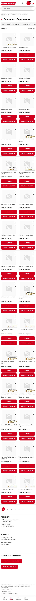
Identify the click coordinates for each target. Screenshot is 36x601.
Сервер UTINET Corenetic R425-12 (7, 362)
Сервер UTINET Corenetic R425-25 (7, 330)
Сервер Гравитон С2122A (25, 489)
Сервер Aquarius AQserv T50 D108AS (26, 173)
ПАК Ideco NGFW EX (6, 140)
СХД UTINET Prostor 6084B (26, 235)
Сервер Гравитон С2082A (7, 489)
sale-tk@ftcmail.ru (6, 542)
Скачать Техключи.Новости (11, 561)
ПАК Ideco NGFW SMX (24, 78)
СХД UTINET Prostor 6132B (8, 235)
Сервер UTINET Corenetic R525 (9, 394)
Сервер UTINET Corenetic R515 (27, 361)
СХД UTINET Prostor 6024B (26, 266)
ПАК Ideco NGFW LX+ (24, 109)
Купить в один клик (9, 59)
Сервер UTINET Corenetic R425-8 (25, 297)
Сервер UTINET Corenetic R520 (9, 425)
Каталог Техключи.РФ (13, 14)
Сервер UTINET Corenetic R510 (27, 394)
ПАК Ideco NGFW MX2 (6, 109)
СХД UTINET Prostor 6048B (8, 266)
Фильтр (30, 28)
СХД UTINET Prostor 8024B (26, 204)
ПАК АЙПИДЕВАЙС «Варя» (8, 204)
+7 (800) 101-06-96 (22, 3)
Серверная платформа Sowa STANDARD (8, 457)
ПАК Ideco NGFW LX (24, 47)
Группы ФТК (8, 589)
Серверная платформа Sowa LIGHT (26, 457)
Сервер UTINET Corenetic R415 (27, 329)
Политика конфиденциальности (9, 593)
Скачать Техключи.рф (9, 566)
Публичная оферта (6, 591)
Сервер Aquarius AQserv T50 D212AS (8, 173)
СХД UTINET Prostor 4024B (8, 297)
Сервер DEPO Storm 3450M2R (8, 47)
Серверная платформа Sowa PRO (26, 425)
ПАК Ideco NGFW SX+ (6, 78)
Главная (3, 14)
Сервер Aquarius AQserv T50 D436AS (26, 140)
